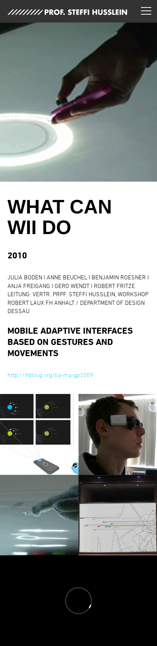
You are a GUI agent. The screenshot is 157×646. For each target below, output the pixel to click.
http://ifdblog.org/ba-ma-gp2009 (50, 374)
